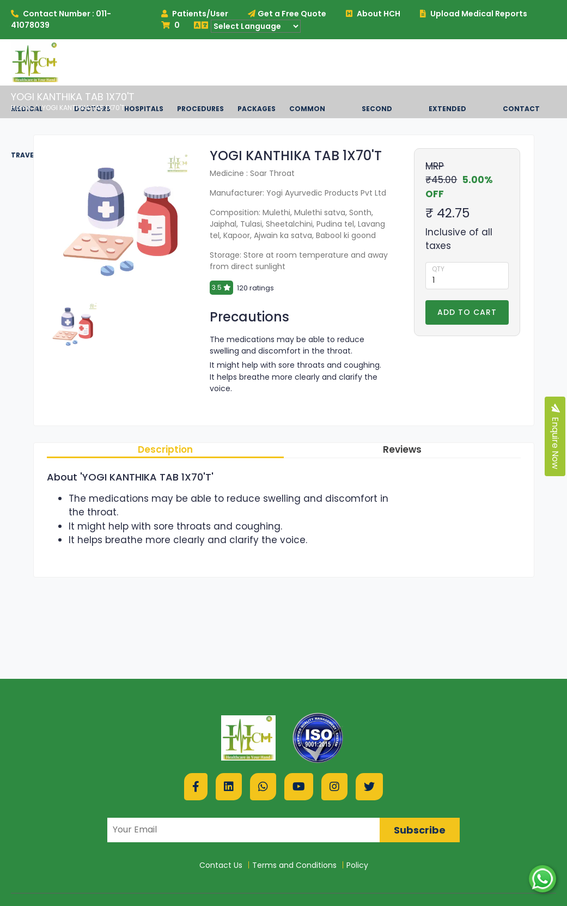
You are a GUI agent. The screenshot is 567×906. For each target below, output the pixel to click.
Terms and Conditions (294, 865)
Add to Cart (467, 312)
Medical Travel (26, 132)
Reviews (402, 449)
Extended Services (447, 132)
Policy (357, 865)
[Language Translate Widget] (256, 26)
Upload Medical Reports (473, 13)
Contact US (521, 132)
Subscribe (420, 830)
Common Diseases (307, 132)
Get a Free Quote (287, 13)
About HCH (373, 13)
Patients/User (194, 13)
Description (165, 449)
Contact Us (220, 865)
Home (21, 107)
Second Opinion (377, 132)
